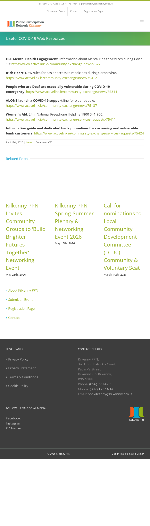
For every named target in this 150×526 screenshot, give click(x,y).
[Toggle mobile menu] (142, 22)
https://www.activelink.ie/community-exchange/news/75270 (57, 64)
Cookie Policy (18, 386)
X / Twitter (13, 428)
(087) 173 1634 (101, 389)
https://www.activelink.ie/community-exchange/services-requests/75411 (61, 119)
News (29, 142)
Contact (14, 317)
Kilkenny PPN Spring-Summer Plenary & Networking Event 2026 (74, 221)
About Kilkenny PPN (23, 290)
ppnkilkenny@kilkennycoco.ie (110, 394)
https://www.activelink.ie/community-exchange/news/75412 (51, 78)
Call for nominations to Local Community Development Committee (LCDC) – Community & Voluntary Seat (122, 236)
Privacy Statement (22, 368)
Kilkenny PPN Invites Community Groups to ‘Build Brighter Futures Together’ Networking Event (26, 236)
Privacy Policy (18, 359)
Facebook (13, 418)
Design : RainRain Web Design (128, 453)
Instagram (13, 423)
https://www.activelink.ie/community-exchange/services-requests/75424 (89, 133)
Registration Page (21, 308)
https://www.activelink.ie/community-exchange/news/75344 (71, 91)
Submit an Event (20, 299)
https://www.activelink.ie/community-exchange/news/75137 (51, 105)
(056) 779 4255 (100, 384)
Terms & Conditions (23, 377)
